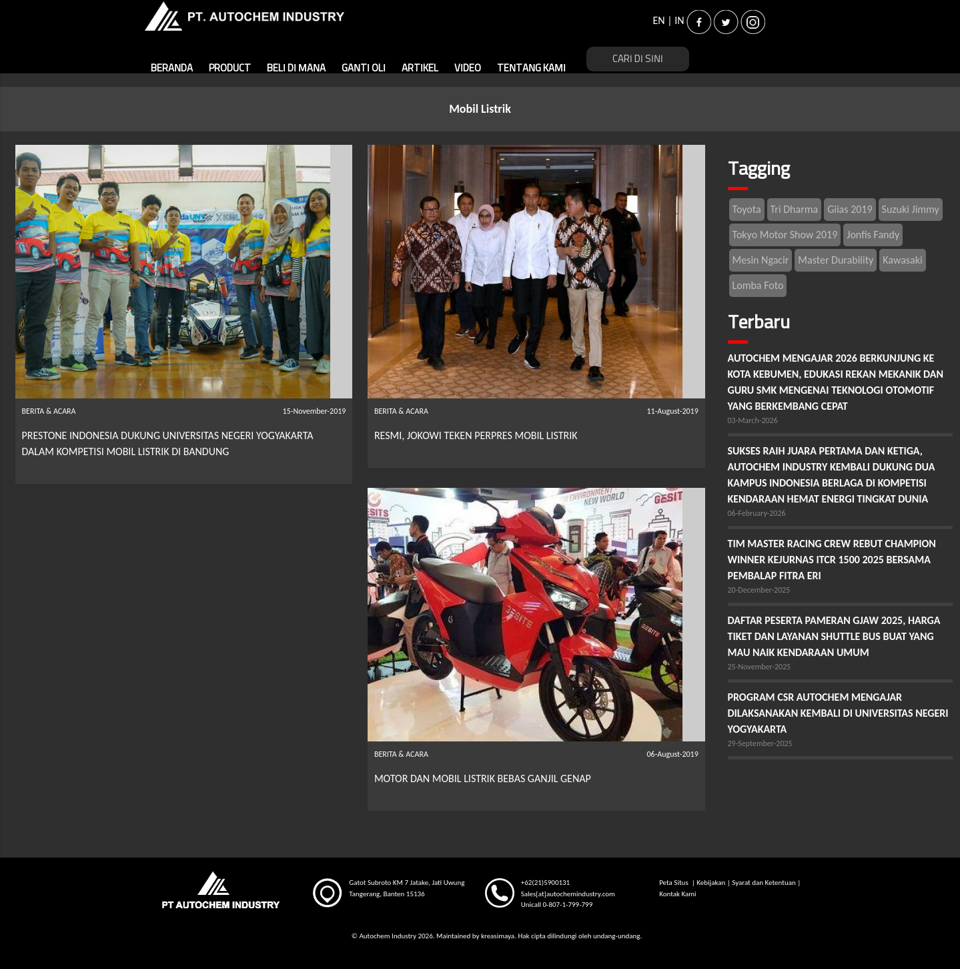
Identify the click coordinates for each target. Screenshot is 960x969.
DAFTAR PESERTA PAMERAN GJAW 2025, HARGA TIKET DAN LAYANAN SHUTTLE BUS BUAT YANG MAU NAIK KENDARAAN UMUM (834, 636)
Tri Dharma (795, 209)
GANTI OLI (364, 68)
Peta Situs (674, 882)
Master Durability (835, 260)
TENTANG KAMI (531, 68)
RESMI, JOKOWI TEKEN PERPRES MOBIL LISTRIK (476, 435)
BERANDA (172, 68)
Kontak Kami (677, 894)
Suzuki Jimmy (910, 209)
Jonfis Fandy (873, 234)
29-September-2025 (760, 743)
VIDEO (467, 68)
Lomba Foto (758, 285)
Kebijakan (710, 882)
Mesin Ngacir (761, 260)
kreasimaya (497, 936)
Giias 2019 (849, 209)
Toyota (747, 209)
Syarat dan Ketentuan (763, 882)
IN (679, 20)
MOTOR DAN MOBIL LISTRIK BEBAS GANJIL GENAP (482, 778)
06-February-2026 (757, 513)
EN (659, 20)
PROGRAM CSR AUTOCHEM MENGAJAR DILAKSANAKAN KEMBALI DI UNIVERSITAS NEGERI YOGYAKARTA (838, 713)
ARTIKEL (420, 68)
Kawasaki (902, 260)
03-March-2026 (753, 420)
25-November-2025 (759, 666)
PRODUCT (230, 68)
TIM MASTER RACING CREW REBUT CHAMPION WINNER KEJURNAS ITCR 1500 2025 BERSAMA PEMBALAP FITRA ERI (832, 559)
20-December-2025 (759, 590)
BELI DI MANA (296, 68)
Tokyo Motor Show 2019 (785, 234)
